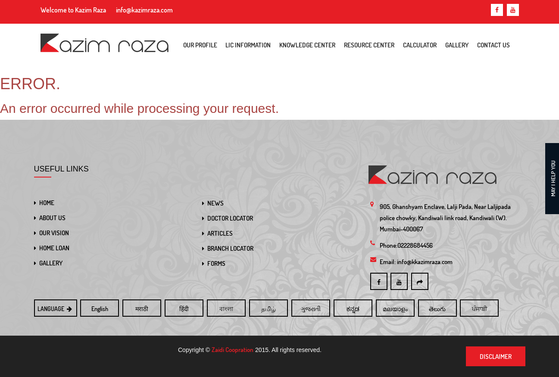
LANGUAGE (55, 308)
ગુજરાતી (311, 308)
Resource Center (369, 45)
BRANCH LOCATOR (230, 248)
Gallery (456, 45)
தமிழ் (268, 308)
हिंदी (184, 308)
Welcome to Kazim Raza (73, 10)
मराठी (141, 308)
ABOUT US (52, 218)
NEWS (215, 203)
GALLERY (50, 263)
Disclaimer (496, 356)
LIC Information (248, 45)
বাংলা (226, 308)
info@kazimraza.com (144, 10)
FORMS (216, 263)
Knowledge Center (307, 45)
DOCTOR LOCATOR (230, 218)
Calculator (420, 45)
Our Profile (200, 45)
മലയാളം (395, 308)
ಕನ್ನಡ (353, 308)
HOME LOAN (54, 248)
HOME (46, 203)
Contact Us (493, 45)
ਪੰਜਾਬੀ (479, 308)
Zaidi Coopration (232, 350)
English (99, 308)
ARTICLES (220, 233)
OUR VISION (54, 233)
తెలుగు (437, 308)
